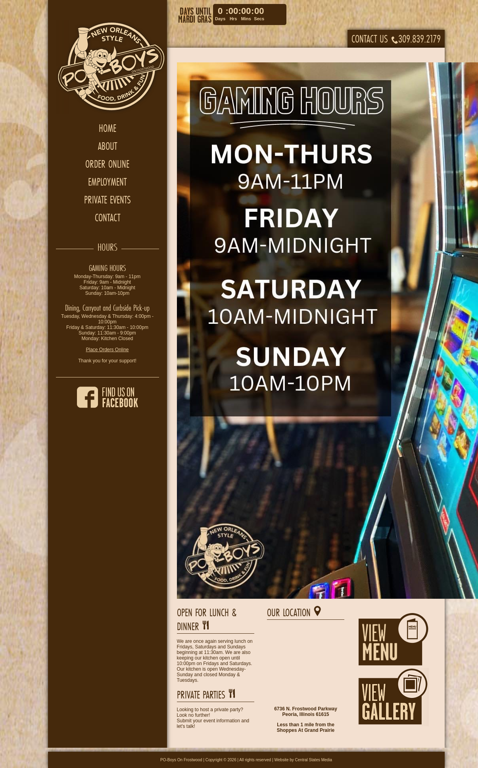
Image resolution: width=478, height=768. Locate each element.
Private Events (107, 200)
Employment (107, 182)
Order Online (107, 164)
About (107, 146)
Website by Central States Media (303, 760)
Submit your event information (208, 721)
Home (107, 128)
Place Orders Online (107, 349)
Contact (107, 217)
